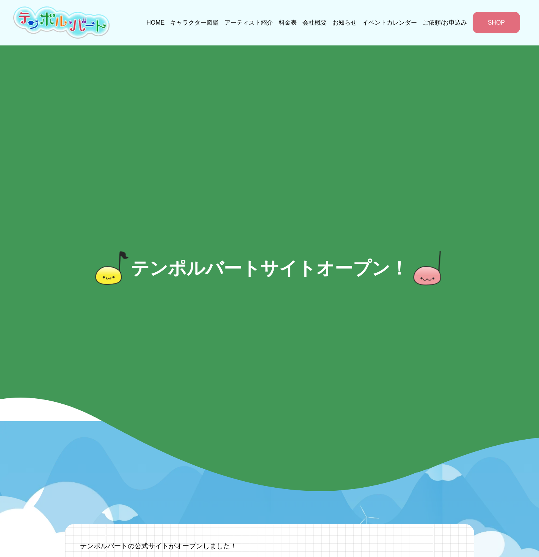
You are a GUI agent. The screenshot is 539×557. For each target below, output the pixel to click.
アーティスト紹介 (248, 22)
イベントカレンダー (389, 22)
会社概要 (314, 22)
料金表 (288, 22)
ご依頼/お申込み (445, 22)
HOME (155, 22)
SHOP (496, 22)
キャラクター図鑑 (194, 22)
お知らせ (344, 22)
